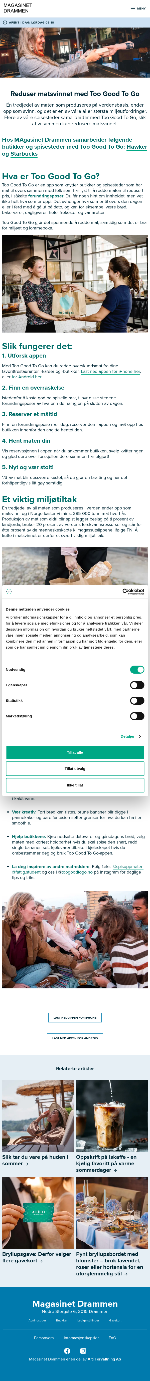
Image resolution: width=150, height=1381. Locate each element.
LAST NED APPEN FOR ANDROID (75, 1038)
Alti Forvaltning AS (104, 1359)
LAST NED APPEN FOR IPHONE (75, 1017)
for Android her (26, 377)
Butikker (61, 1320)
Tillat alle (75, 752)
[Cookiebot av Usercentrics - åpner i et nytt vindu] (122, 592)
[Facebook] (67, 1353)
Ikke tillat (75, 785)
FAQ (112, 1338)
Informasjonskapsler (81, 1338)
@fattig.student (26, 872)
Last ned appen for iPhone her (110, 371)
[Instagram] (83, 1353)
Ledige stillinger (88, 1320)
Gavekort (115, 1320)
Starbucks (24, 153)
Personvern (44, 1338)
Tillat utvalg (75, 768)
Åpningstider (37, 1320)
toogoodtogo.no (77, 872)
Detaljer (128, 736)
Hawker (136, 146)
